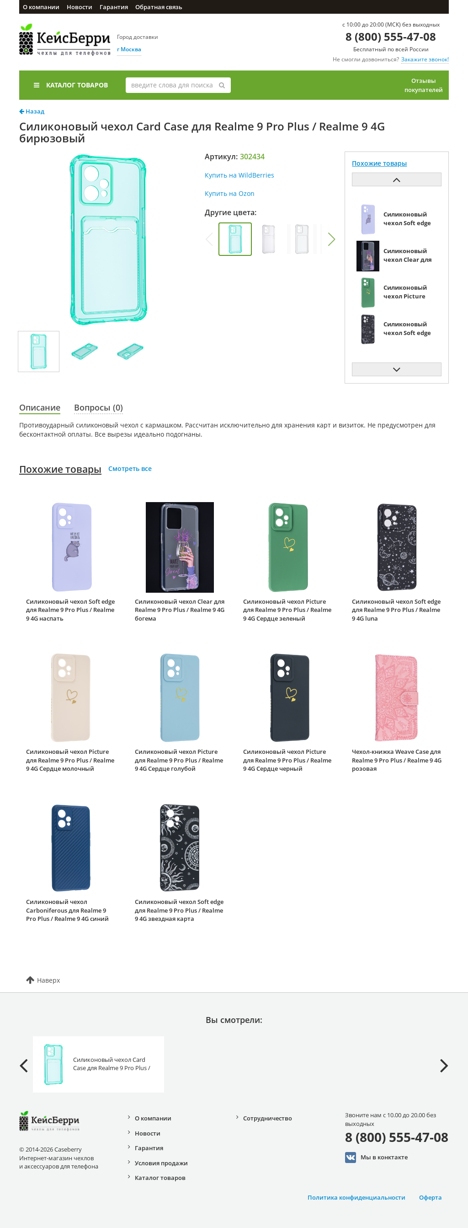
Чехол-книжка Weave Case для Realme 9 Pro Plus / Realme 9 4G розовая (396, 760)
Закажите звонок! (425, 59)
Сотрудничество (267, 1118)
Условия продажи (161, 1163)
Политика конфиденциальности (356, 1197)
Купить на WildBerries (239, 175)
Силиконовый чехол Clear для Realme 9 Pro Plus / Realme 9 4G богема (179, 609)
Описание (39, 407)
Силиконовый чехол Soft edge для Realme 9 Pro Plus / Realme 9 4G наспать (70, 609)
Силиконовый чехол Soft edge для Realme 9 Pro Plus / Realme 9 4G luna (396, 609)
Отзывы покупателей (423, 85)
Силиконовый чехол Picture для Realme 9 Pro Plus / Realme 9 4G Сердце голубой (179, 760)
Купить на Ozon (230, 193)
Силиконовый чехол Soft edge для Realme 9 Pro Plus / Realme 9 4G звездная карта (179, 910)
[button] (331, 239)
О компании (41, 7)
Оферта (430, 1197)
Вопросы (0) (98, 407)
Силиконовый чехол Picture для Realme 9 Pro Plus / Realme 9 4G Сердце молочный (70, 760)
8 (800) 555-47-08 (391, 36)
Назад (31, 111)
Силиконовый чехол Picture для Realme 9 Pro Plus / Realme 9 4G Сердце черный (287, 760)
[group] (235, 239)
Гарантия (114, 7)
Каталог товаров (71, 85)
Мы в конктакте (376, 1157)
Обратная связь (158, 7)
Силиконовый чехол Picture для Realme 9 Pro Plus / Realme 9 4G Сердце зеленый (287, 609)
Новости (79, 7)
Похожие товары (60, 469)
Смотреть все (130, 468)
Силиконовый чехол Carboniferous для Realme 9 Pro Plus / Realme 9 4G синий (67, 910)
